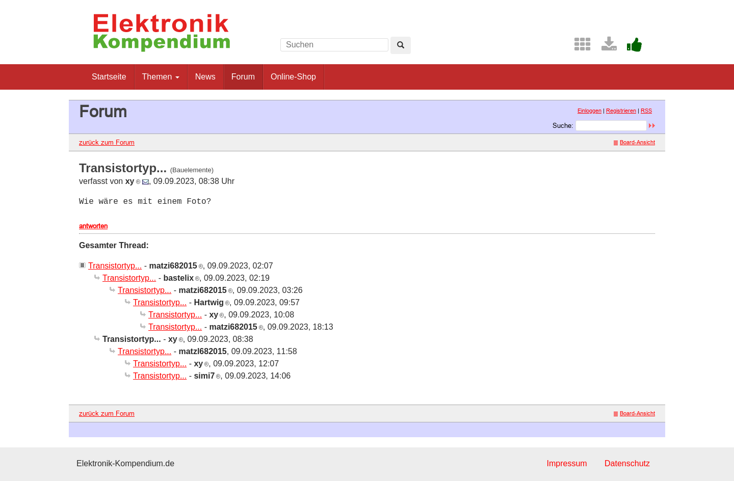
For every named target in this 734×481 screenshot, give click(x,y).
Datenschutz (627, 463)
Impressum (566, 463)
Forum (243, 76)
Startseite (109, 76)
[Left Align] (400, 45)
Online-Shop (293, 76)
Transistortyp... (115, 265)
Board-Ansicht (634, 142)
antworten (93, 226)
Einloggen (589, 110)
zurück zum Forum (107, 142)
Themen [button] (160, 76)
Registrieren (621, 110)
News (205, 76)
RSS (646, 110)
